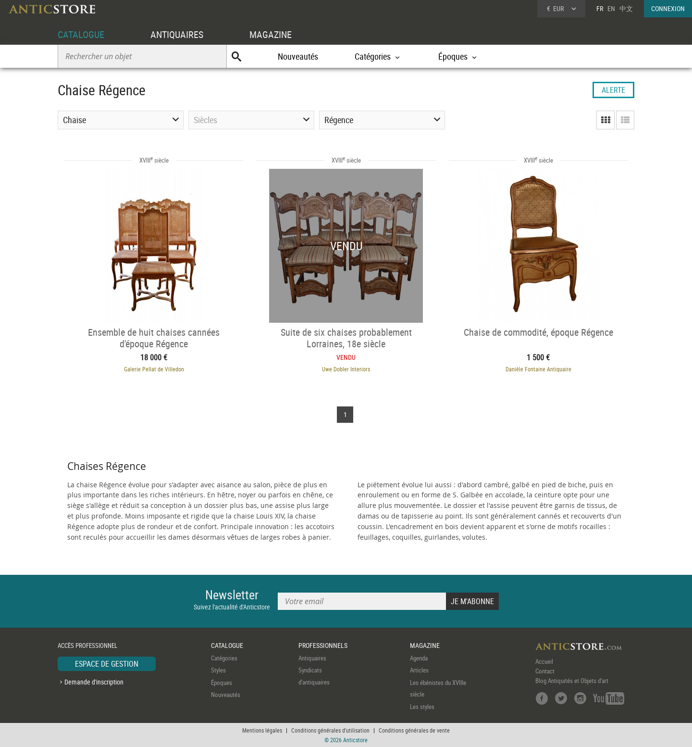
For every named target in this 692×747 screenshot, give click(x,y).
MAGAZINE (270, 34)
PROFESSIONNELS (322, 645)
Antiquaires (312, 658)
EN (611, 8)
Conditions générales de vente (414, 730)
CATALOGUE (81, 34)
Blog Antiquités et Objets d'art (571, 680)
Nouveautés (298, 56)
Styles (218, 670)
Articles (419, 670)
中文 (626, 8)
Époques (221, 682)
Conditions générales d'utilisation (330, 730)
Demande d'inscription (94, 681)
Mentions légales (262, 730)
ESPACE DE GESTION (106, 663)
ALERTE (613, 90)
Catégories (224, 658)
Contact (545, 671)
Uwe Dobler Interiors (346, 369)
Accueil (544, 661)
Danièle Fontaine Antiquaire (538, 369)
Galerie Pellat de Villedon (154, 369)
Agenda (419, 658)
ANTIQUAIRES (176, 34)
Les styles (422, 706)
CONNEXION (668, 8)
